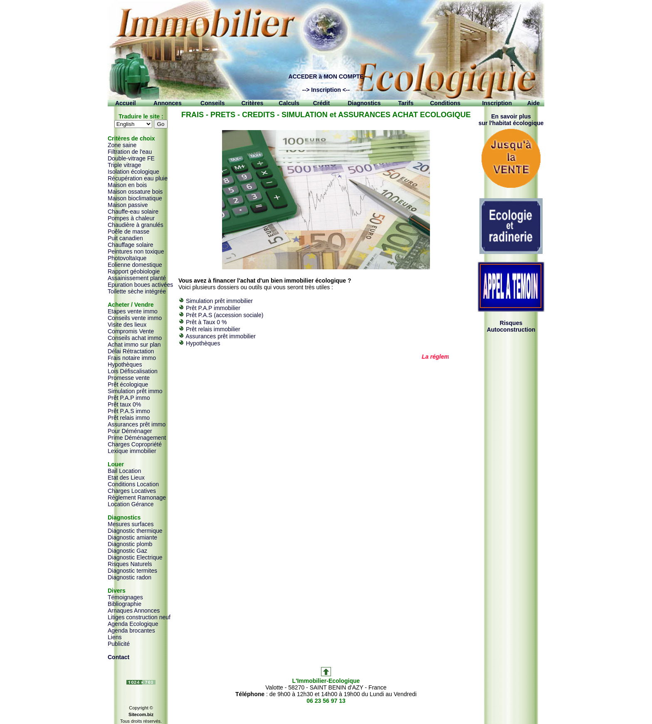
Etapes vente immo (133, 311)
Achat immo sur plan (134, 344)
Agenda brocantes (131, 630)
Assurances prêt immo (136, 424)
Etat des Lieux (126, 477)
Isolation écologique (133, 171)
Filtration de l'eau (130, 151)
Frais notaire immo (132, 358)
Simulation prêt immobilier (219, 301)
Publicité (119, 643)
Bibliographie (124, 604)
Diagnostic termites (132, 570)
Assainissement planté (137, 278)
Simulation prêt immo (135, 391)
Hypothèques (125, 364)
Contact (118, 657)
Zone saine (122, 145)
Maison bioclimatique (135, 198)
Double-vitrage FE (131, 158)
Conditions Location (133, 484)
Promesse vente (129, 377)
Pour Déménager (130, 431)
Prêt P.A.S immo (129, 411)
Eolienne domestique (135, 264)
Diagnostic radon (129, 577)
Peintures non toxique (136, 251)
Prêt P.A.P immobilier (213, 308)
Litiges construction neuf (139, 617)
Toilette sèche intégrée (137, 291)
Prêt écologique (128, 384)
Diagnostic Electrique (135, 557)
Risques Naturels (130, 564)
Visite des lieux (127, 324)
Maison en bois (127, 185)
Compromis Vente (131, 331)
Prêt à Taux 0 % (206, 322)
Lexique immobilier (132, 451)
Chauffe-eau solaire (133, 211)
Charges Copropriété (135, 444)
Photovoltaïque (127, 258)
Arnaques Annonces (134, 610)
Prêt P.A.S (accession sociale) (225, 315)
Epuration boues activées (140, 284)
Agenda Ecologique (133, 624)
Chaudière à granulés (135, 225)
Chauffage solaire (130, 244)
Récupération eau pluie (138, 178)
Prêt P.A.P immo (129, 397)
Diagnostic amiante (132, 537)
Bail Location (124, 471)
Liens (114, 637)
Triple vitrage (124, 165)
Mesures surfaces (130, 524)
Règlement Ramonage (137, 497)
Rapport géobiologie (134, 271)
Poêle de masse (128, 231)
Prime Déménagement (137, 437)
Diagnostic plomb (130, 544)
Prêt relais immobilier (213, 329)
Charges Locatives (132, 491)
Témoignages (125, 597)
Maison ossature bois (135, 191)
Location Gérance (131, 504)
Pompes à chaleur (131, 218)
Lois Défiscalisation (133, 371)
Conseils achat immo (135, 338)
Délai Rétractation (131, 351)
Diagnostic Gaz (127, 550)
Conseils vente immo (135, 318)
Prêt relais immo (129, 417)
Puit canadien (125, 238)
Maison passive (128, 205)
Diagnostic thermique (135, 530)
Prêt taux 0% (124, 404)
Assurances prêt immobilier (220, 336)
